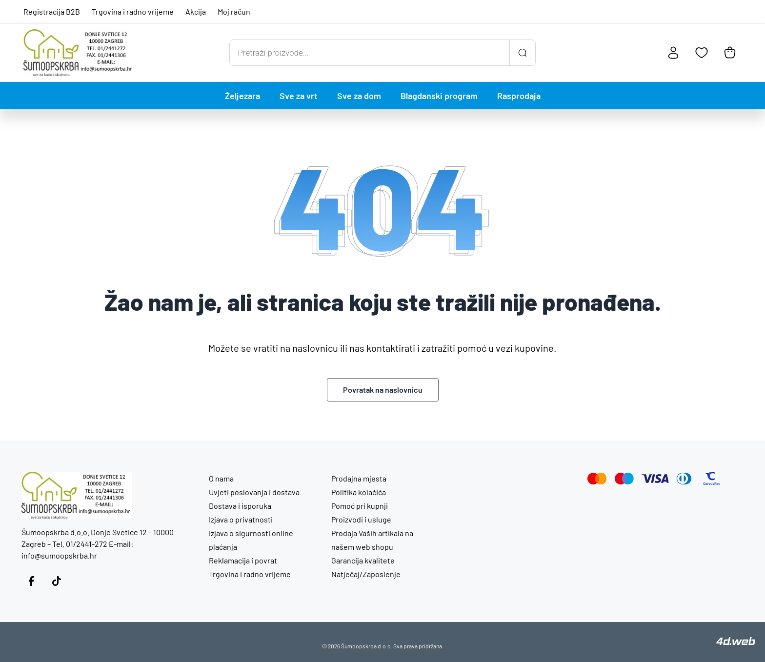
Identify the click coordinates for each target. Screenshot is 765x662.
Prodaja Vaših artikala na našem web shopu (372, 539)
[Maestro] (624, 478)
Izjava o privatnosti (241, 519)
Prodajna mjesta (358, 478)
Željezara (242, 95)
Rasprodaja (519, 95)
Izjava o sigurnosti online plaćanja (251, 539)
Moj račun (234, 11)
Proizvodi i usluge (361, 519)
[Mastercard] (597, 478)
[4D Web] (735, 642)
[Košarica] (730, 52)
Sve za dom (359, 95)
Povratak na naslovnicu (383, 389)
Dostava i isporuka (240, 505)
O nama (221, 478)
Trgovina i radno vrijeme (133, 11)
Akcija (195, 11)
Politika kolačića (358, 492)
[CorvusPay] (712, 478)
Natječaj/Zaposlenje (366, 574)
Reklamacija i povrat (243, 560)
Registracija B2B (51, 11)
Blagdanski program (439, 95)
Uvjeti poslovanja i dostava (254, 492)
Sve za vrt (299, 95)
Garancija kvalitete (363, 560)
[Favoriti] (701, 52)
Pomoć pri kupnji (359, 505)
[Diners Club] (684, 478)
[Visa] (655, 478)
